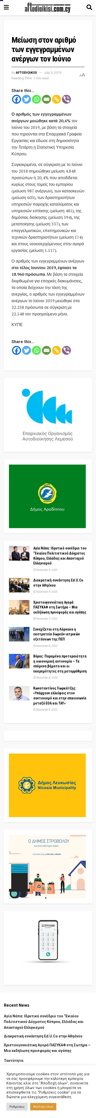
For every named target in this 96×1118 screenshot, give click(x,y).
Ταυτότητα (13, 1061)
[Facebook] (16, 99)
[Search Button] (89, 7)
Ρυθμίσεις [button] (17, 1107)
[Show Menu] (6, 7)
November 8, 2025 (45, 646)
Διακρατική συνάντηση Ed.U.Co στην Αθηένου (43, 1036)
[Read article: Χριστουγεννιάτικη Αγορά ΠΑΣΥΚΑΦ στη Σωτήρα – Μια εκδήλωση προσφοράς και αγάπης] (19, 607)
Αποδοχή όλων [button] (43, 1106)
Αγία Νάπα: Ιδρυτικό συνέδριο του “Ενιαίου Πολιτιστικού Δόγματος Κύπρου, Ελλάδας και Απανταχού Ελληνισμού (43, 1022)
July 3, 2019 (52, 72)
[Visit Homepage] (47, 8)
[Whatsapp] (36, 99)
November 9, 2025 (45, 570)
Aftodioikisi (26, 72)
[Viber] (66, 99)
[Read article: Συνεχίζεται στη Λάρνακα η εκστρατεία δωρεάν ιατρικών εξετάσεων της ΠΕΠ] (19, 634)
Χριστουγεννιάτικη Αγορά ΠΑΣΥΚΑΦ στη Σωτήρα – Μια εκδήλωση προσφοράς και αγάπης (59, 607)
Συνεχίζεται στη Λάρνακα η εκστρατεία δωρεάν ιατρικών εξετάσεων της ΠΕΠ (56, 634)
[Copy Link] (56, 99)
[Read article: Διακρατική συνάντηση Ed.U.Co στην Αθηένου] (19, 585)
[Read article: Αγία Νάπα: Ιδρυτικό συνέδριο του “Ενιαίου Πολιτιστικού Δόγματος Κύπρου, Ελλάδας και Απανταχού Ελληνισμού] (19, 553)
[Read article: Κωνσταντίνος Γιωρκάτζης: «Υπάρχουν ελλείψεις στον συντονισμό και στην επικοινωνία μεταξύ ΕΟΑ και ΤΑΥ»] (19, 693)
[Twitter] (26, 99)
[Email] (46, 99)
